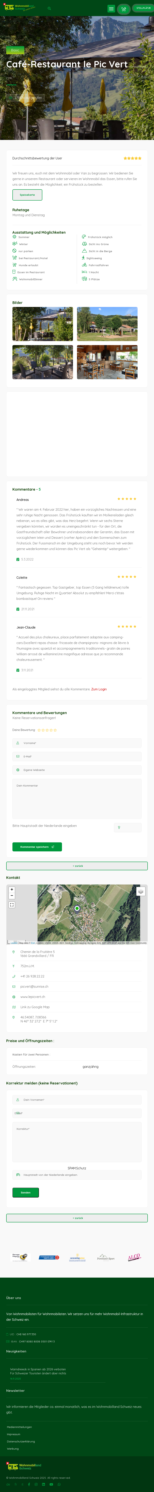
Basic (15, 50)
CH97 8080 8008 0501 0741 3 (37, 1341)
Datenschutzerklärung (21, 1441)
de (8, 1484)
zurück (77, 865)
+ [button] (12, 890)
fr (16, 1484)
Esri (33, 943)
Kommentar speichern (37, 846)
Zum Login (99, 689)
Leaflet (14, 943)
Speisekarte (27, 194)
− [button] (12, 896)
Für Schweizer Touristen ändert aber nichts (38, 1373)
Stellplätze (144, 8)
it (22, 1484)
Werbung (13, 1448)
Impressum (13, 1434)
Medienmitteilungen (19, 1427)
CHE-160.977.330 (26, 1334)
